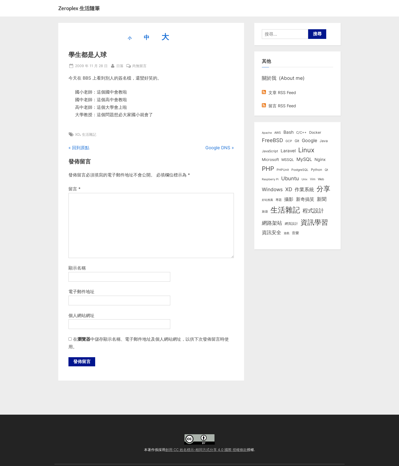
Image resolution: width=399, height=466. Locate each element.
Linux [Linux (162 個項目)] (306, 150)
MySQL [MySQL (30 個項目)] (304, 159)
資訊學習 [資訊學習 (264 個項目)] (314, 222)
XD (77, 134)
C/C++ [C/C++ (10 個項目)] (301, 132)
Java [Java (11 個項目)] (324, 141)
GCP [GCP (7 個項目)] (289, 141)
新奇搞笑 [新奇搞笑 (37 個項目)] (305, 199)
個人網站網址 (81, 315)
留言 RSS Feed (279, 105)
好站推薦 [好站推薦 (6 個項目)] (267, 200)
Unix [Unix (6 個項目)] (304, 179)
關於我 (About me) (283, 78)
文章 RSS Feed (279, 92)
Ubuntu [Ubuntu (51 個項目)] (290, 178)
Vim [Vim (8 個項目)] (312, 179)
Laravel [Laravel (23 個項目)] (288, 150)
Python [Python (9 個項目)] (316, 170)
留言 (74, 188)
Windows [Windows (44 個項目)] (272, 189)
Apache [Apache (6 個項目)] (267, 132)
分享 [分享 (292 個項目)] (323, 189)
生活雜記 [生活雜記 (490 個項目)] (285, 209)
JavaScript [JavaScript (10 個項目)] (270, 151)
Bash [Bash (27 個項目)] (288, 132)
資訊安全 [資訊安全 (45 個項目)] (271, 232)
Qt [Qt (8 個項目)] (326, 170)
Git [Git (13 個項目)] (297, 141)
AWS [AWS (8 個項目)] (277, 132)
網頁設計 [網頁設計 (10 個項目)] (291, 223)
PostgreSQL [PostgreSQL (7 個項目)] (299, 170)
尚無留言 (139, 66)
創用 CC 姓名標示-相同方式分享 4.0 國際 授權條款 (206, 449)
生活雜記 (89, 134)
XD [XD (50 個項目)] (288, 189)
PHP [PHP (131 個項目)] (268, 168)
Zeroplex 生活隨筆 (79, 8)
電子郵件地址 (81, 291)
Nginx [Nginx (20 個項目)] (320, 159)
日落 (119, 65)
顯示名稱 (77, 267)
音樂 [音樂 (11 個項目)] (295, 233)
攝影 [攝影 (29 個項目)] (288, 199)
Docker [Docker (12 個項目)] (315, 132)
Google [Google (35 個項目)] (309, 140)
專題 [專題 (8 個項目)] (279, 200)
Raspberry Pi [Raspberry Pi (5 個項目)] (270, 179)
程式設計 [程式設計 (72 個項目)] (313, 210)
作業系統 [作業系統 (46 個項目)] (304, 189)
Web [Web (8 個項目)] (321, 179)
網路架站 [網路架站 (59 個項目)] (272, 223)
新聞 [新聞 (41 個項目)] (321, 199)
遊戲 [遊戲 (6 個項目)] (286, 233)
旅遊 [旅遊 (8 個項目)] (265, 211)
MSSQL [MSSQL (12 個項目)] (287, 160)
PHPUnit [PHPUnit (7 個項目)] (283, 170)
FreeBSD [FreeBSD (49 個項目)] (272, 140)
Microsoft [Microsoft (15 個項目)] (270, 159)
